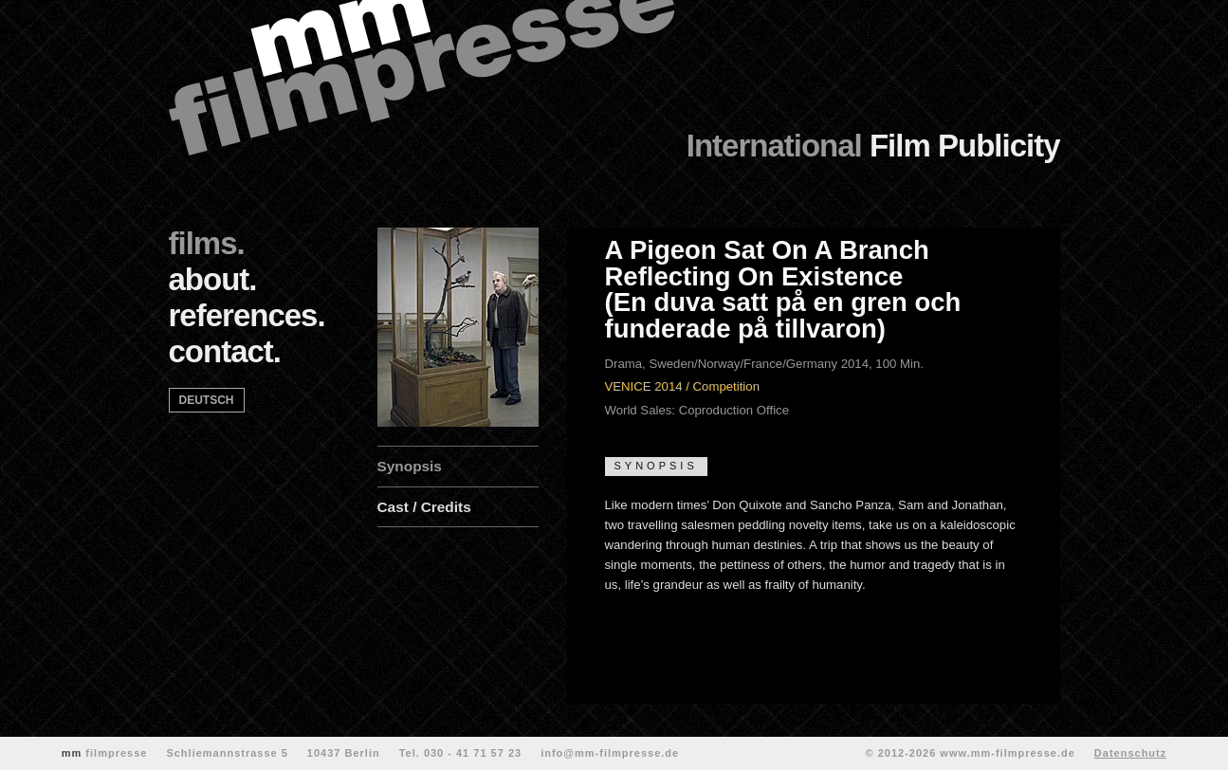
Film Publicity (873, 145)
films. (207, 243)
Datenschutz (1130, 753)
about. (213, 279)
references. (247, 315)
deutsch (206, 400)
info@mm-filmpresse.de (610, 753)
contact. (225, 351)
